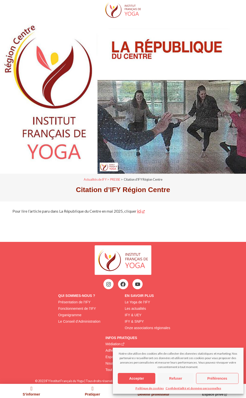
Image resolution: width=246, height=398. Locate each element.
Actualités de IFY (95, 179)
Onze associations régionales (147, 328)
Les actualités (135, 309)
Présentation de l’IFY (74, 302)
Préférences (217, 378)
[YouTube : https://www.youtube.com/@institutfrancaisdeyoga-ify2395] (137, 284)
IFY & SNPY (134, 321)
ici (139, 211)
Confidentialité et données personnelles (193, 388)
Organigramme (69, 315)
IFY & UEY (133, 315)
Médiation (113, 344)
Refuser (175, 378)
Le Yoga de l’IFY (137, 302)
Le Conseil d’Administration (79, 321)
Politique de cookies (149, 388)
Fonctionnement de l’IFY (77, 309)
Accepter (136, 378)
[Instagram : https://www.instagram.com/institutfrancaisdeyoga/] (108, 284)
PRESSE (115, 179)
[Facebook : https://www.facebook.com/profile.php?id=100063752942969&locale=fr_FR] (123, 284)
